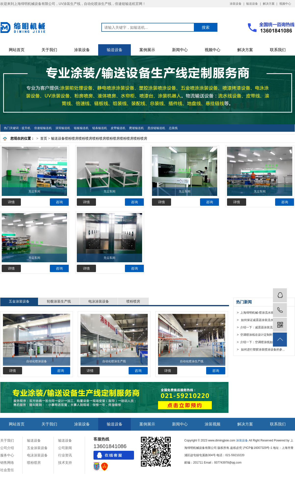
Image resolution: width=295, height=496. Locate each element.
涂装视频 (212, 424)
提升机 (26, 128)
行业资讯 (65, 455)
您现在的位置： (22, 138)
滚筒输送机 (62, 128)
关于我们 (49, 50)
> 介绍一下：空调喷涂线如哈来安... (260, 342)
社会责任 (7, 470)
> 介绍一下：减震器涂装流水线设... (260, 327)
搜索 (206, 27)
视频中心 (285, 3)
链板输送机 (81, 128)
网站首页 (17, 50)
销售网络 (7, 463)
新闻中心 (180, 50)
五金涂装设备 (19, 301)
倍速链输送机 (43, 128)
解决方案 (269, 3)
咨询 (59, 202)
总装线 (173, 128)
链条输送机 (99, 128)
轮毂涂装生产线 (59, 301)
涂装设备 (235, 3)
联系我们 (278, 50)
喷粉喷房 (72, 138)
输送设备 (252, 3)
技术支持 (65, 463)
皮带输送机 (118, 128)
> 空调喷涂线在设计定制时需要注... (260, 334)
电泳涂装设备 (98, 301)
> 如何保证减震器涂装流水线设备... (260, 320)
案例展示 (147, 50)
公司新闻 (65, 448)
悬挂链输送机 (156, 128)
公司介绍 (7, 448)
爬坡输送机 (136, 128)
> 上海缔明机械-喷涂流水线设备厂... (260, 312)
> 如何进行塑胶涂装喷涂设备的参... (260, 349)
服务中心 (7, 455)
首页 (43, 138)
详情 (11, 202)
